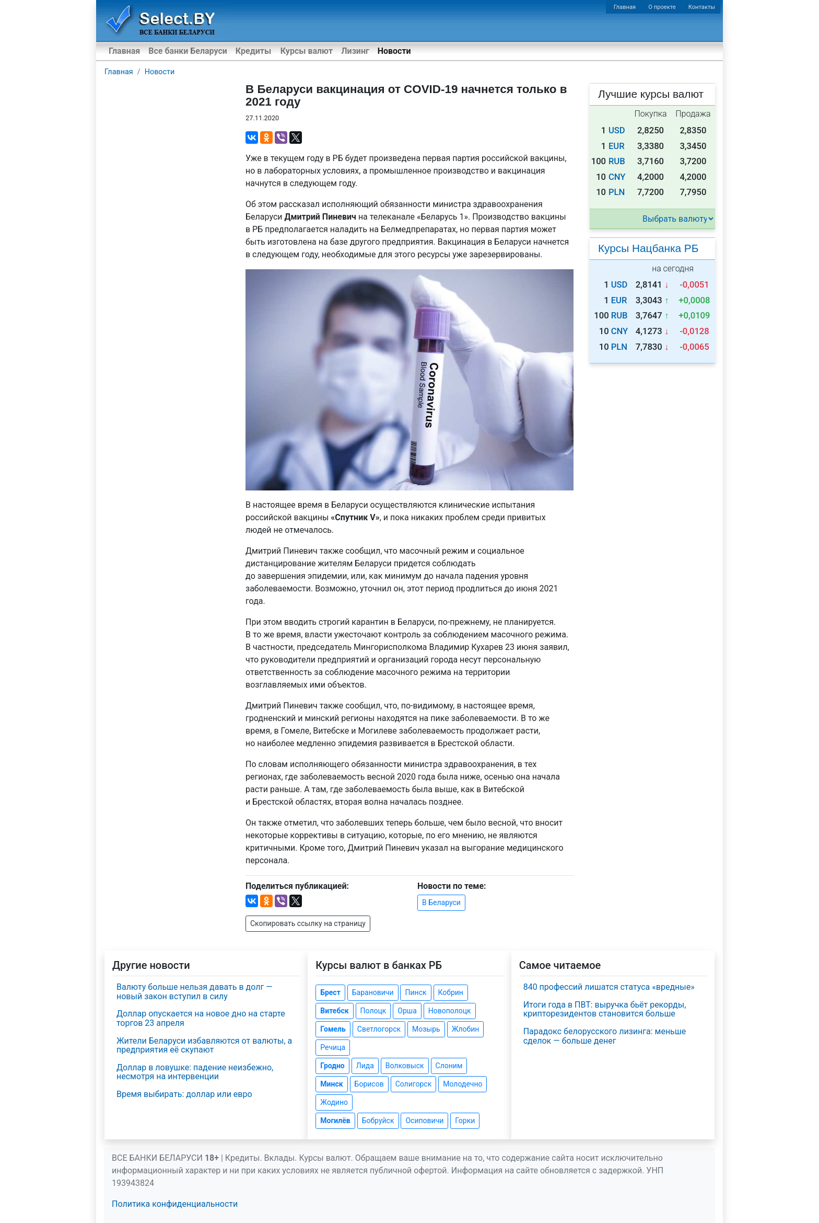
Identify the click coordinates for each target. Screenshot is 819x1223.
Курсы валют (306, 51)
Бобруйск (378, 1120)
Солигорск (413, 1084)
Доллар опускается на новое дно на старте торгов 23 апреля (200, 1018)
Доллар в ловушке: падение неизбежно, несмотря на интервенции (194, 1072)
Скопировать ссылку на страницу (308, 923)
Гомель (333, 1029)
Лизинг (355, 51)
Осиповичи (424, 1120)
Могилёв (335, 1120)
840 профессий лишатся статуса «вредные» (609, 987)
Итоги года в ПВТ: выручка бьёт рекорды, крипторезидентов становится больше (604, 1009)
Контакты (701, 7)
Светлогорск (379, 1029)
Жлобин (465, 1029)
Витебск (334, 1011)
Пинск (415, 992)
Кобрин (450, 992)
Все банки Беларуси (187, 51)
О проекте (661, 7)
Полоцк (373, 1011)
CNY (617, 177)
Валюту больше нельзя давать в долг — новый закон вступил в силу (194, 991)
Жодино (334, 1102)
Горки (465, 1120)
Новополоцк (449, 1011)
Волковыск (404, 1065)
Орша (406, 1011)
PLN (617, 192)
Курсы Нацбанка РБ (648, 248)
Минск (331, 1084)
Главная (625, 7)
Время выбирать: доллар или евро (184, 1094)
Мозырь (426, 1029)
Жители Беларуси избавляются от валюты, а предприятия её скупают (204, 1045)
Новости (394, 51)
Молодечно (462, 1084)
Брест (330, 992)
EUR (617, 146)
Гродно (332, 1065)
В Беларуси (441, 902)
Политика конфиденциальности (175, 1204)
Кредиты (253, 51)
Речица (332, 1047)
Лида (365, 1065)
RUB (617, 161)
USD (617, 130)
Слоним (449, 1065)
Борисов (369, 1084)
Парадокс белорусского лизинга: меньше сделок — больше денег (604, 1036)
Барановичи (373, 992)
